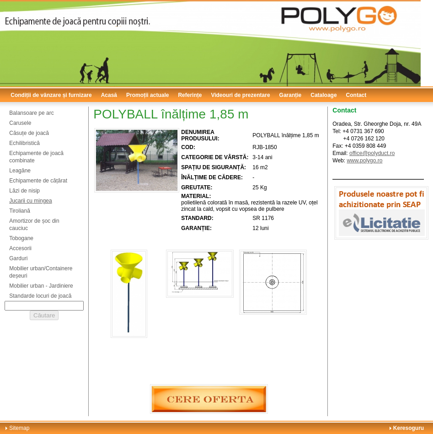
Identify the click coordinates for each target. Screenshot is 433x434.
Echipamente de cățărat (38, 180)
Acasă (109, 95)
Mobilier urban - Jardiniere (41, 286)
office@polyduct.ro (372, 153)
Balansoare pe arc (31, 113)
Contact (356, 95)
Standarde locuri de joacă (40, 296)
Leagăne (20, 170)
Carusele (20, 123)
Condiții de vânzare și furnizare (51, 95)
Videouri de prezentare (240, 95)
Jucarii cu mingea (30, 201)
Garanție (290, 95)
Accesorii (20, 248)
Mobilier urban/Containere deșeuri (40, 272)
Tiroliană (19, 211)
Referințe (190, 95)
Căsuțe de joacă (29, 133)
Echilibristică (24, 143)
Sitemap (19, 428)
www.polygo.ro (364, 160)
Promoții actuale (147, 95)
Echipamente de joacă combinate (36, 157)
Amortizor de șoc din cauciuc (34, 224)
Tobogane (21, 238)
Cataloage (323, 95)
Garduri (18, 258)
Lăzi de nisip (24, 191)
